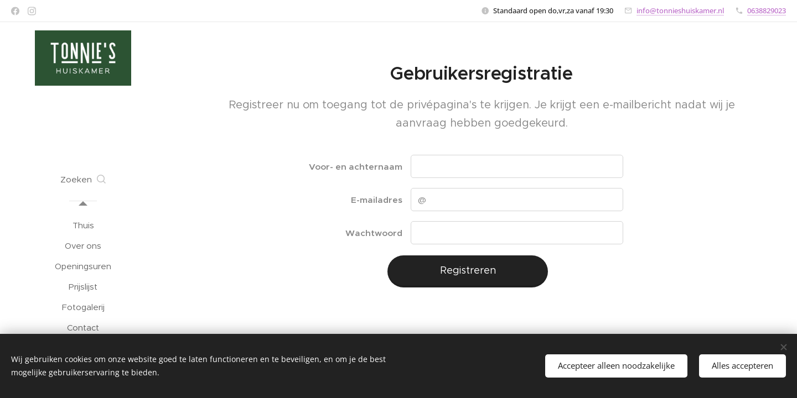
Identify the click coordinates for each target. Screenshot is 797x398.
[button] (83, 179)
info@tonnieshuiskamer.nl (680, 10)
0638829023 (766, 10)
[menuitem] (83, 225)
